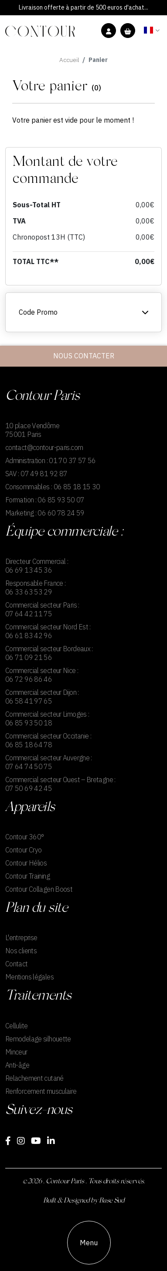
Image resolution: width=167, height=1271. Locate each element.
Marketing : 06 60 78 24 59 (45, 512)
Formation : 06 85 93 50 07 (45, 499)
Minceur (16, 1052)
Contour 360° (24, 836)
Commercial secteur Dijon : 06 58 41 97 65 (42, 696)
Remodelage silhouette (38, 1038)
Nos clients (21, 950)
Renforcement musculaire (41, 1091)
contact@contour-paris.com (44, 447)
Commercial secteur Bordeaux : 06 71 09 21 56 (49, 653)
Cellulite (16, 1025)
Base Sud (111, 1200)
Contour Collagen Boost (38, 889)
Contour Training (27, 876)
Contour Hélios (26, 863)
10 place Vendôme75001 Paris (32, 430)
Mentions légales (29, 976)
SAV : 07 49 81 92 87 (36, 473)
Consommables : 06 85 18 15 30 (52, 486)
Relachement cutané (34, 1078)
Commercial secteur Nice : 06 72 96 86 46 (41, 675)
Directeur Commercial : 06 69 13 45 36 (36, 565)
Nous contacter (83, 356)
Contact (16, 963)
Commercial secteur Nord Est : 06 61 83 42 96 (48, 631)
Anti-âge (17, 1065)
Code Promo (83, 312)
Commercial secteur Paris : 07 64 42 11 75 (42, 609)
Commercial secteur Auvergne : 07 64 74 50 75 (48, 762)
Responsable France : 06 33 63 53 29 (35, 587)
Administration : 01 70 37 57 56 (50, 460)
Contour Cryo (23, 849)
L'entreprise (21, 937)
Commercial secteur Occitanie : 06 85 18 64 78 (48, 740)
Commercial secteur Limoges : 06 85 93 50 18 (47, 718)
